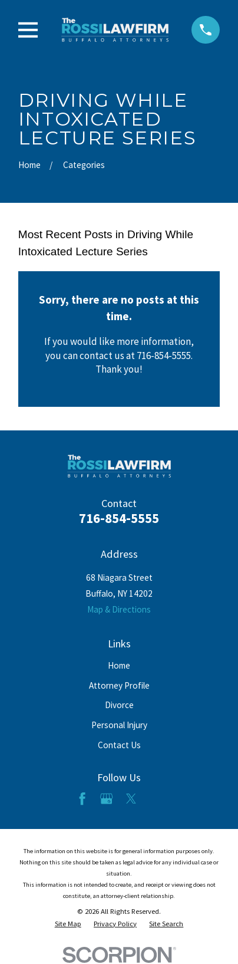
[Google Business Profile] (106, 798)
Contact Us (119, 745)
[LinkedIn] (156, 798)
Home (119, 665)
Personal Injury (119, 725)
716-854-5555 (119, 518)
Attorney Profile (119, 685)
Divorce (119, 704)
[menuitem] (68, 924)
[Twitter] (131, 798)
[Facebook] (82, 798)
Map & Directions (119, 609)
